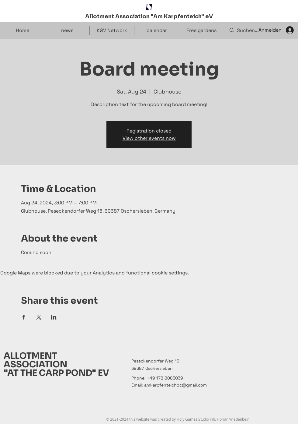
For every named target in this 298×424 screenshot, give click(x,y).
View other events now (149, 138)
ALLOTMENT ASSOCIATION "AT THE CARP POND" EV (56, 364)
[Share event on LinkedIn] (54, 317)
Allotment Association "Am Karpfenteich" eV (149, 16)
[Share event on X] (39, 317)
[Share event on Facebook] (24, 317)
